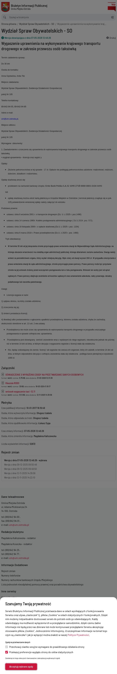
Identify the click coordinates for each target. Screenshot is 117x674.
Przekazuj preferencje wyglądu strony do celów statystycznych (39, 652)
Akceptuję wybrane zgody (21, 666)
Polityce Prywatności (78, 634)
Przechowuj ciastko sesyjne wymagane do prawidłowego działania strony (44, 646)
